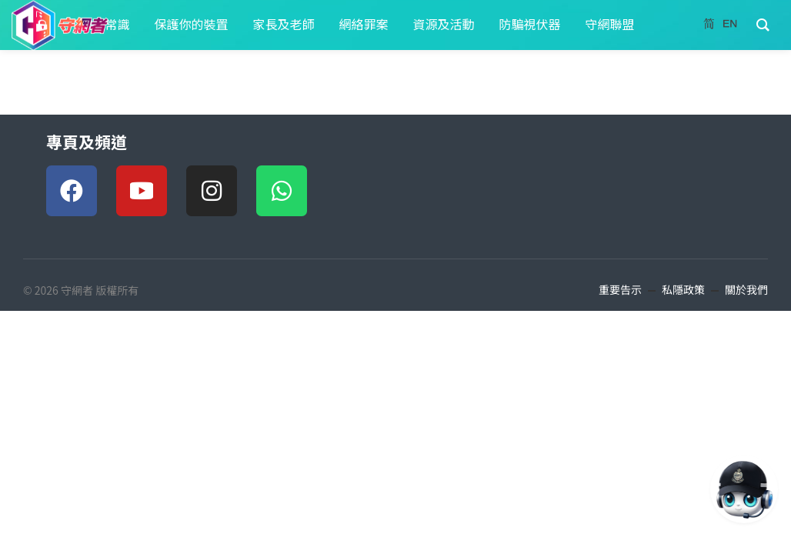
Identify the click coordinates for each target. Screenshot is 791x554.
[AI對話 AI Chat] (744, 489)
